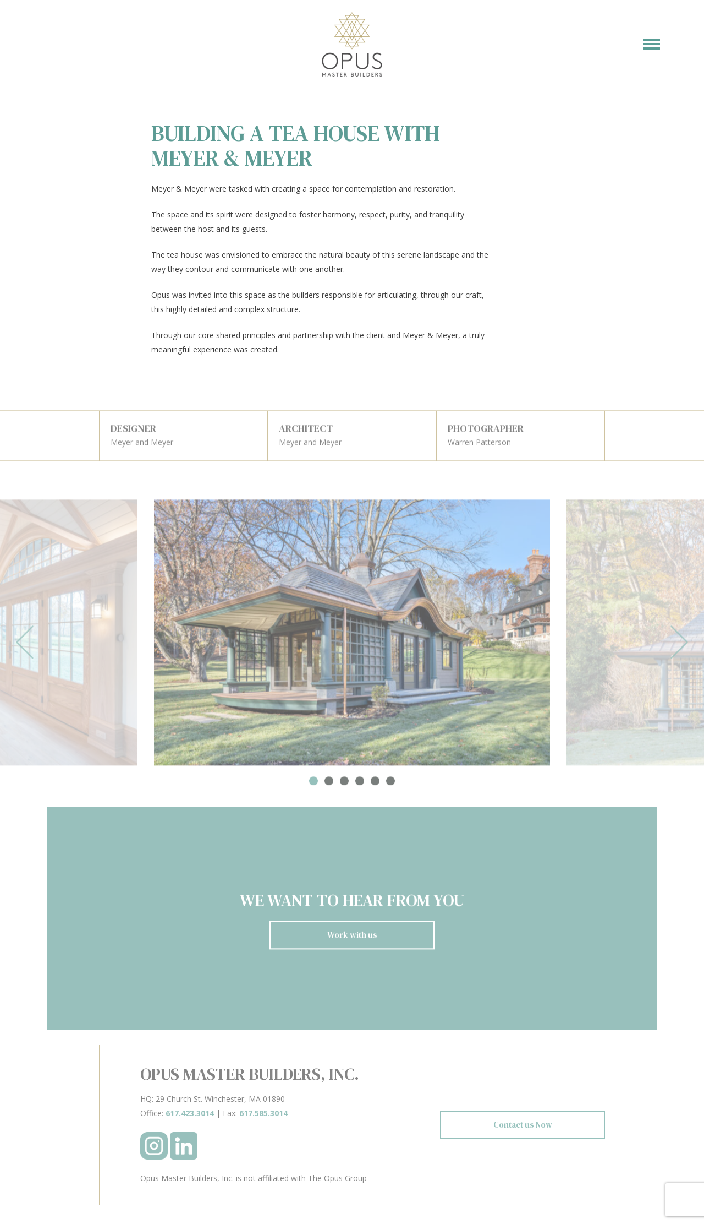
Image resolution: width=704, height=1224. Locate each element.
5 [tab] (375, 784)
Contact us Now (522, 1124)
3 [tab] (344, 784)
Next (679, 645)
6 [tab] (390, 784)
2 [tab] (328, 784)
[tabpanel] (352, 636)
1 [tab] (313, 784)
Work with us (352, 938)
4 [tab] (359, 784)
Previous (24, 645)
